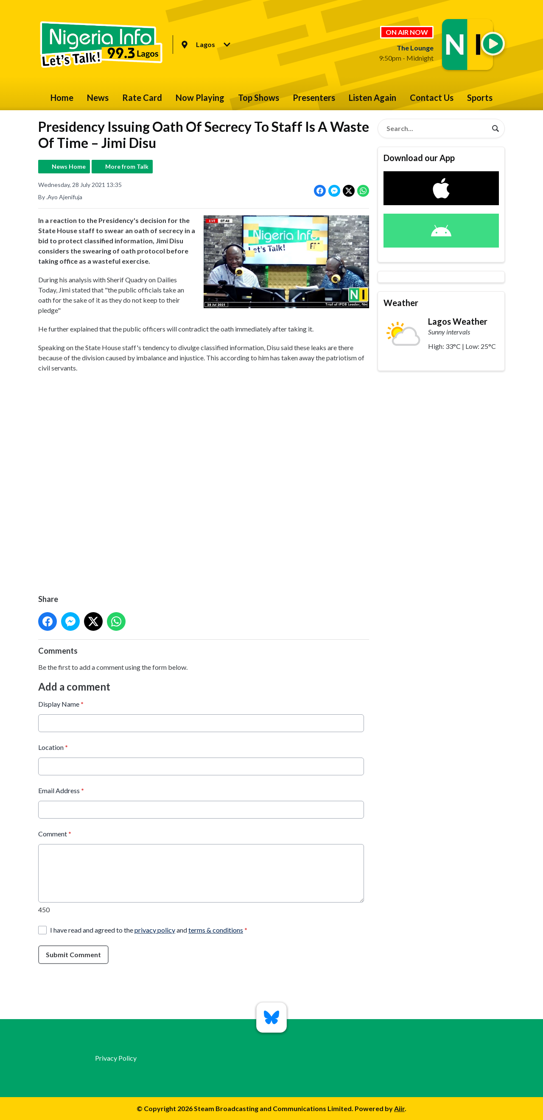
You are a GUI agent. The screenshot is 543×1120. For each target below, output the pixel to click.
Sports (480, 97)
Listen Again (372, 97)
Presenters (314, 97)
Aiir (399, 1108)
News (98, 97)
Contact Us (431, 97)
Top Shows (258, 97)
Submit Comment (73, 954)
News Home (69, 166)
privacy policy (154, 930)
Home (61, 97)
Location (53, 747)
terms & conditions (215, 930)
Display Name (61, 704)
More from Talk (126, 166)
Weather (400, 303)
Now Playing (200, 97)
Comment (54, 834)
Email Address (61, 790)
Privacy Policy (116, 1058)
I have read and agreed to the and (148, 930)
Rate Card (142, 97)
